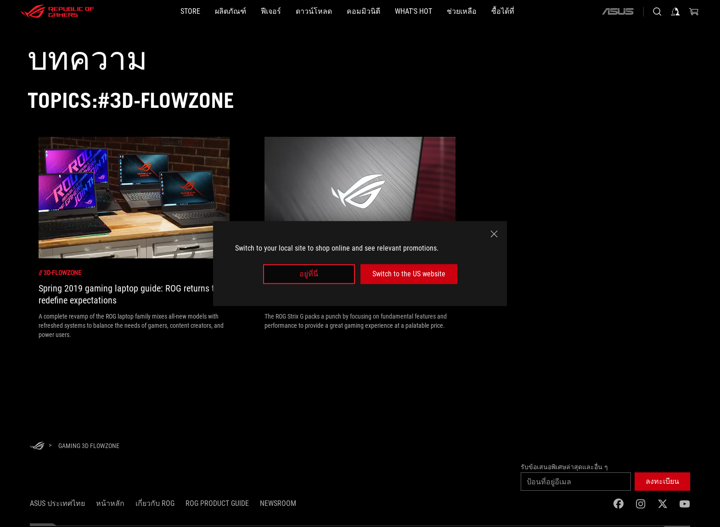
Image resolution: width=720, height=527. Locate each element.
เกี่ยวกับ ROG (154, 503)
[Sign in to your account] (675, 11)
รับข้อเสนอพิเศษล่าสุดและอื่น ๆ (564, 467)
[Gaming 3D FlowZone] (88, 445)
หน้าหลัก (110, 503)
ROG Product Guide (217, 503)
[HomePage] (37, 446)
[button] (662, 481)
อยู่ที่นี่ (308, 273)
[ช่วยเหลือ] (462, 11)
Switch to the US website (408, 273)
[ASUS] (617, 11)
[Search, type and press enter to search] (657, 11)
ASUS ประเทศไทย (57, 503)
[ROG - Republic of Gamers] (57, 11)
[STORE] (190, 11)
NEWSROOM (278, 503)
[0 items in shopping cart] (693, 11)
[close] (494, 234)
